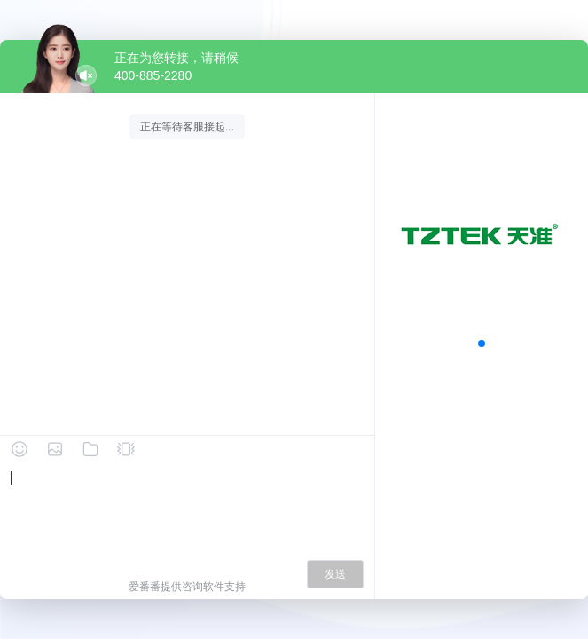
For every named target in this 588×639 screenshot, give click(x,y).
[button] (481, 343)
